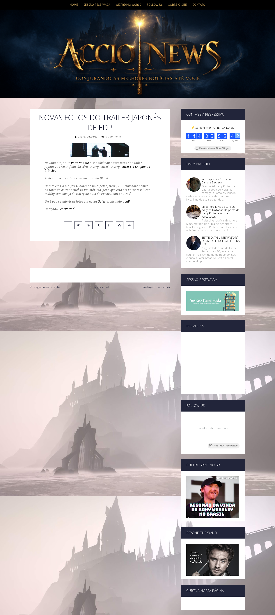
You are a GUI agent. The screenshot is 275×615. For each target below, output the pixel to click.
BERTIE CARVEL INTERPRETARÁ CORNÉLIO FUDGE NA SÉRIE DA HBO (221, 241)
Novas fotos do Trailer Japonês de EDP (100, 122)
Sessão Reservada (97, 4)
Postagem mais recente (45, 271)
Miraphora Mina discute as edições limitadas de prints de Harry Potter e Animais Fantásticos (220, 211)
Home (74, 4)
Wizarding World (128, 4)
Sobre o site (177, 4)
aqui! (126, 201)
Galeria (103, 201)
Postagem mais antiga (156, 271)
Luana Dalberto (87, 136)
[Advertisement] (100, 303)
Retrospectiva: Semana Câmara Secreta (216, 180)
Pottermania (80, 163)
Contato (198, 4)
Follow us (155, 4)
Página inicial (101, 271)
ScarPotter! (67, 209)
